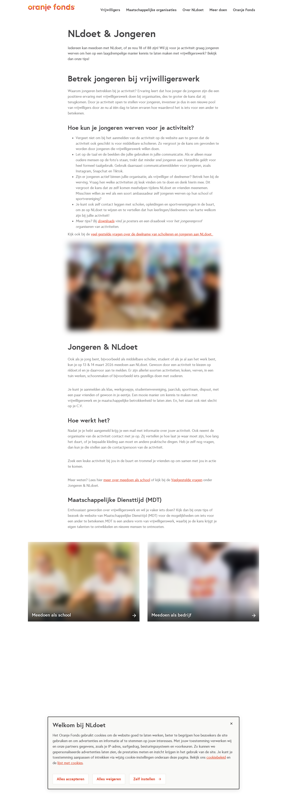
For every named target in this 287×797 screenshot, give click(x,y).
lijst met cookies (70, 763)
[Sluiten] (231, 724)
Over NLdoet (193, 10)
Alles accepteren (70, 779)
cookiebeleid (216, 757)
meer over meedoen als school (126, 480)
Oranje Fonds (244, 10)
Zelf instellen (144, 779)
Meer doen (218, 10)
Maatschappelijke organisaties (151, 10)
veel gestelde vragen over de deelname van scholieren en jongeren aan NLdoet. (152, 234)
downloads (106, 221)
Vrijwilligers (110, 10)
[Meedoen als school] (84, 581)
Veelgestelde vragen (186, 480)
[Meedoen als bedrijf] (203, 581)
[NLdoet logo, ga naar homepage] (51, 10)
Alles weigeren (109, 779)
